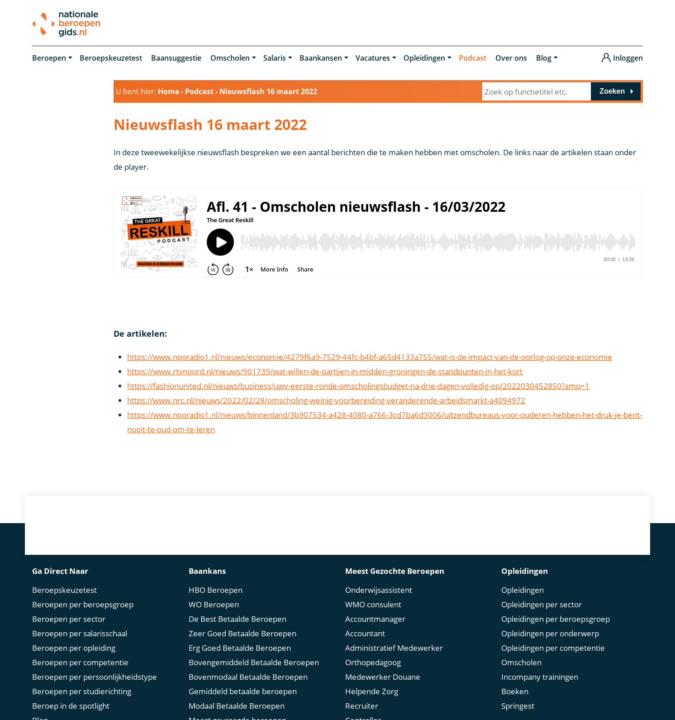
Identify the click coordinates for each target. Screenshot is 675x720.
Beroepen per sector (68, 619)
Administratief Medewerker (394, 648)
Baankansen (320, 58)
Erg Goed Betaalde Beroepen (240, 648)
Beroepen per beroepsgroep (82, 604)
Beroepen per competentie (80, 662)
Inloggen (628, 58)
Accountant (365, 633)
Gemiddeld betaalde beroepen (243, 691)
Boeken (514, 691)
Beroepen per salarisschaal (79, 633)
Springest (517, 706)
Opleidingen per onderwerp (550, 633)
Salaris (274, 58)
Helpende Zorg (371, 691)
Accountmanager (375, 619)
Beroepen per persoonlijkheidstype (94, 677)
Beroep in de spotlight (70, 706)
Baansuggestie (176, 58)
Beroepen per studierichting (81, 691)
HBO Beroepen (215, 590)
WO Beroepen (214, 604)
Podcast (472, 58)
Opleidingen (424, 58)
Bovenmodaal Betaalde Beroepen (248, 677)
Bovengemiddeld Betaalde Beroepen (254, 662)
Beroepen (49, 58)
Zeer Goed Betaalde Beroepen (242, 633)
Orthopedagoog (373, 662)
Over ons (511, 58)
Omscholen (230, 58)
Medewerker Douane (382, 677)
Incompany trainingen (539, 677)
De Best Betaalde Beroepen (237, 619)
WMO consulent (373, 604)
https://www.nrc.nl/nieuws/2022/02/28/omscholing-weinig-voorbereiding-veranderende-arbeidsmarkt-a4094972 (326, 400)
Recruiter (361, 706)
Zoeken (612, 91)
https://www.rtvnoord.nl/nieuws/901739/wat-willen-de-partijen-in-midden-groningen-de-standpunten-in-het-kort (325, 371)
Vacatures (373, 58)
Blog (543, 58)
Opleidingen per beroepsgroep (555, 619)
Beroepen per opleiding (73, 648)
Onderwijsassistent (378, 590)
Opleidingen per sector (541, 604)
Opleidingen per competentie (553, 648)
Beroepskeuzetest (111, 58)
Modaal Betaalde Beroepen (237, 706)
